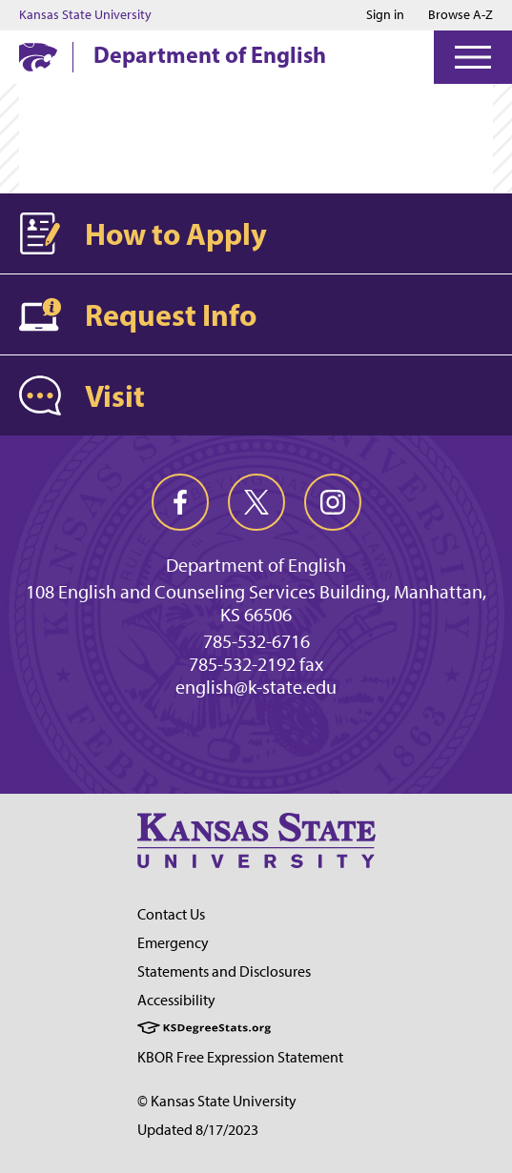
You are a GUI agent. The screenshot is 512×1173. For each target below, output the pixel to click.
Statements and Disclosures (224, 971)
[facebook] (180, 502)
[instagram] (332, 502)
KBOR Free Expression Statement (240, 1057)
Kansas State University (85, 15)
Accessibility (176, 1000)
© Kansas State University (217, 1101)
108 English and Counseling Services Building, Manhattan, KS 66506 (256, 603)
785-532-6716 (256, 641)
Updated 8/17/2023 (197, 1130)
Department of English (209, 54)
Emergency (173, 943)
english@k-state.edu (256, 687)
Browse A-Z (460, 15)
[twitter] (256, 502)
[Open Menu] (473, 57)
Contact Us (171, 914)
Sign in (385, 15)
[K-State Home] (38, 57)
